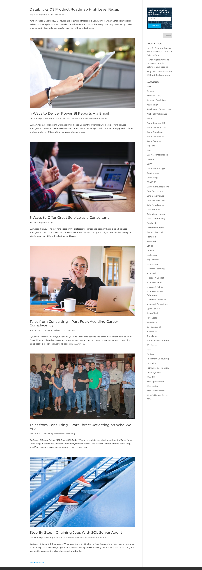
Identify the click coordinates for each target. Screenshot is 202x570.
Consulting (46, 118)
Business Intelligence (157, 155)
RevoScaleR (152, 318)
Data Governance (155, 196)
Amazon (151, 91)
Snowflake (152, 336)
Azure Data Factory (156, 127)
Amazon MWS (154, 95)
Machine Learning (156, 268)
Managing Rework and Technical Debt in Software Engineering (158, 63)
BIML (149, 150)
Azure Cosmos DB (156, 123)
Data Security (153, 209)
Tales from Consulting (64, 330)
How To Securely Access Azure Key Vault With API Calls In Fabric (159, 51)
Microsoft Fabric (155, 287)
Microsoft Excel (154, 282)
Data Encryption (155, 191)
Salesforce (152, 322)
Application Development (159, 109)
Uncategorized (154, 372)
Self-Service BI (154, 327)
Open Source (153, 308)
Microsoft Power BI (98, 118)
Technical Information (95, 537)
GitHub (150, 250)
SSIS (149, 349)
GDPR (150, 246)
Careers (150, 159)
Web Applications (155, 381)
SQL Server (69, 537)
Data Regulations (155, 205)
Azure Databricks (155, 136)
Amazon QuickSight (157, 100)
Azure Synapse (154, 141)
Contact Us (166, 12)
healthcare (152, 255)
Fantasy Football (155, 232)
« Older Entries (37, 562)
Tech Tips (79, 537)
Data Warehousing (156, 218)
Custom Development (158, 186)
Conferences (153, 173)
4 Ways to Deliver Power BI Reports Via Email (69, 113)
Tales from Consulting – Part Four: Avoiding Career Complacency (74, 323)
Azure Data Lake (155, 132)
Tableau (151, 354)
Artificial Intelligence (157, 114)
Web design (153, 386)
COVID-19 (151, 182)
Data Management (156, 200)
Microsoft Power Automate (75, 118)
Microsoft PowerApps (157, 304)
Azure (149, 118)
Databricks (152, 223)
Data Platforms (104, 12)
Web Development (156, 390)
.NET (149, 86)
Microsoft (57, 118)
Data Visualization (156, 214)
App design (152, 104)
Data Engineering (128, 12)
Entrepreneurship (155, 227)
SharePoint (152, 331)
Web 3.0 (151, 377)
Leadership (152, 264)
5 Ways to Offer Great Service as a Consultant (69, 217)
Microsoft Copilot (155, 278)
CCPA (149, 164)
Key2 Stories (153, 259)
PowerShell (152, 313)
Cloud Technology (156, 168)
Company (150, 12)
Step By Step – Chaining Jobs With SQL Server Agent (76, 532)
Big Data (151, 145)
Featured (151, 236)
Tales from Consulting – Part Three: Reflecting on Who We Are (80, 427)
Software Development (158, 340)
